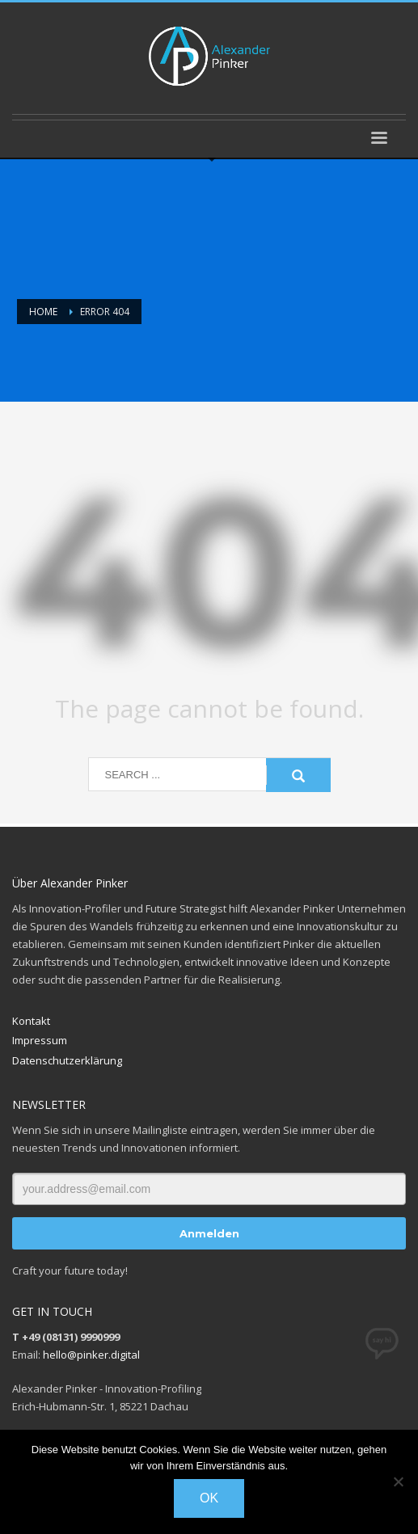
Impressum (39, 1040)
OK (209, 1498)
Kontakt (31, 1021)
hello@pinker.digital (91, 1354)
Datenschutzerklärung (67, 1060)
